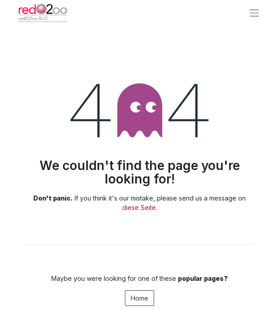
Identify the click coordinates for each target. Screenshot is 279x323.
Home (139, 298)
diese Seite (139, 207)
